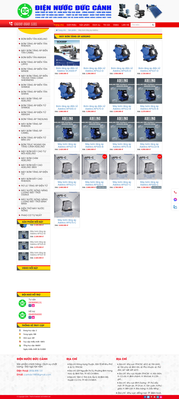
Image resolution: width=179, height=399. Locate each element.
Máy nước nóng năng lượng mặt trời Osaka (34, 192)
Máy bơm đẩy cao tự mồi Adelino (33, 152)
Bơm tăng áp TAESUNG (34, 119)
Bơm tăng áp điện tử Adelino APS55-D (67, 107)
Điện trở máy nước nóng (32, 209)
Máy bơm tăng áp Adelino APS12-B (122, 107)
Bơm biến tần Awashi (33, 57)
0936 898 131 (25, 24)
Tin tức (106, 25)
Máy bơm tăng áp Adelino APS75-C (67, 221)
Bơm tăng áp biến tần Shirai (34, 92)
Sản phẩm (84, 25)
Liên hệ (125, 25)
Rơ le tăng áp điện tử (34, 185)
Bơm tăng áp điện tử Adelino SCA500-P (67, 69)
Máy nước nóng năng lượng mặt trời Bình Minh (34, 201)
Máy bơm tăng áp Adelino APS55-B (94, 145)
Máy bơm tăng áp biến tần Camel (34, 51)
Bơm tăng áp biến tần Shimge (34, 86)
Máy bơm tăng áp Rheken (31, 125)
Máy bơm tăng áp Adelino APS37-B (67, 145)
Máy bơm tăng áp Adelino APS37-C (122, 183)
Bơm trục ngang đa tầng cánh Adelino (33, 145)
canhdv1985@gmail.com (37, 374)
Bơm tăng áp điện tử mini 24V (33, 138)
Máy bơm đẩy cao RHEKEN (31, 180)
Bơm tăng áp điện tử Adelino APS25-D (122, 69)
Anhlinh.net (46, 397)
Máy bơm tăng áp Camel (31, 132)
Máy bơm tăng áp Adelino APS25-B (149, 107)
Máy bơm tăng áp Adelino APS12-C (67, 183)
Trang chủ (59, 25)
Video (116, 25)
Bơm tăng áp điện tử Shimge (33, 106)
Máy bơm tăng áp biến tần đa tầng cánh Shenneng (34, 78)
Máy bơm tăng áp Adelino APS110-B (149, 145)
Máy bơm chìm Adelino (29, 159)
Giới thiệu (71, 25)
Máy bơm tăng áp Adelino (31, 99)
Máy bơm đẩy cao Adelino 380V (31, 166)
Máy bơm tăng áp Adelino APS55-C (149, 183)
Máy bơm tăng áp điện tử (34, 173)
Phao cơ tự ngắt (31, 215)
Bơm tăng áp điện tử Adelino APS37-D (149, 69)
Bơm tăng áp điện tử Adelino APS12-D (94, 69)
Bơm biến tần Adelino (34, 39)
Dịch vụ (96, 25)
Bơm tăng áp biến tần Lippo (34, 63)
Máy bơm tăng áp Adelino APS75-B (122, 145)
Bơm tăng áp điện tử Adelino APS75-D (94, 107)
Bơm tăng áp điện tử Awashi (33, 113)
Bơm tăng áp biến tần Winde (34, 70)
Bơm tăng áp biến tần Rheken (34, 44)
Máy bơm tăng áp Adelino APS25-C (94, 183)
